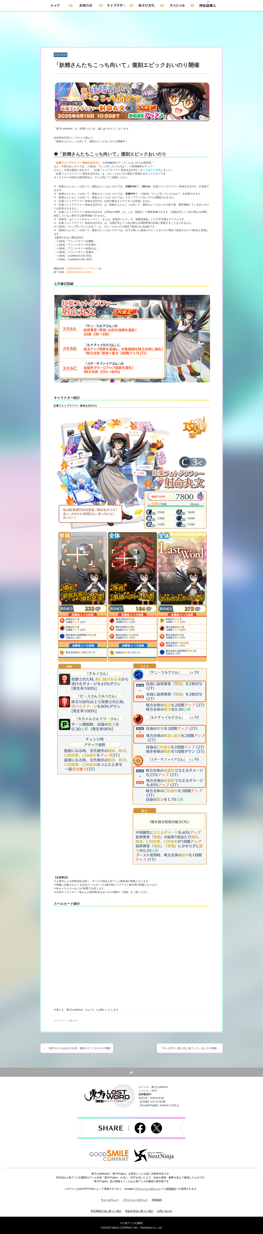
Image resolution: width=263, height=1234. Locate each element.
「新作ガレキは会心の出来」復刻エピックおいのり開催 (76, 1048)
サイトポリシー (110, 1199)
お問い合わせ (164, 1211)
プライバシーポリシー (149, 1188)
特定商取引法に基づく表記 (106, 1211)
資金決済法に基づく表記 (139, 1211)
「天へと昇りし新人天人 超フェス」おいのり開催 (190, 1048)
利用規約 (172, 1188)
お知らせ (72, 1020)
